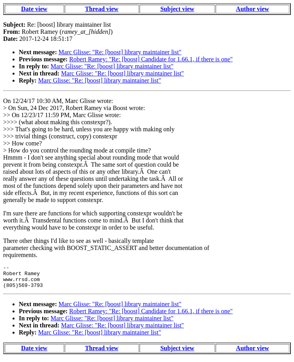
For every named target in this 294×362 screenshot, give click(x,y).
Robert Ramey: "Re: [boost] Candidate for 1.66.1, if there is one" (151, 59)
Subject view (177, 9)
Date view (34, 9)
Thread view (101, 9)
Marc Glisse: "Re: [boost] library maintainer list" (119, 52)
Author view (252, 9)
